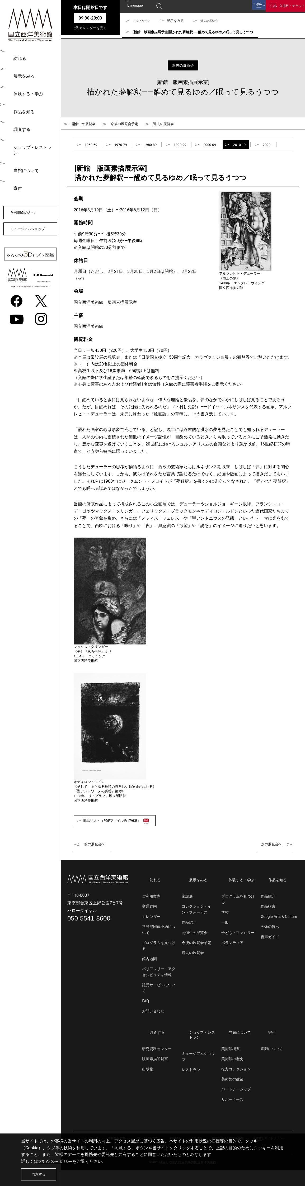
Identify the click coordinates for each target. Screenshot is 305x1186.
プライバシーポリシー (59, 1158)
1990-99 (192, 148)
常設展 (187, 916)
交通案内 (149, 926)
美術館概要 (230, 1064)
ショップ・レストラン (32, 142)
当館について (23, 159)
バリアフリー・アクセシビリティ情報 (158, 991)
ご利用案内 (151, 916)
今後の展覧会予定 (134, 124)
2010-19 (258, 148)
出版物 (147, 1085)
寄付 (15, 176)
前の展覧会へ (97, 867)
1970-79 (125, 148)
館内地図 (149, 978)
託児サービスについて (158, 1007)
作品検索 (268, 926)
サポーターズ (232, 1115)
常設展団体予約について (158, 949)
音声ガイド (270, 956)
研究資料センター (157, 1064)
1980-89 (158, 148)
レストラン (191, 1085)
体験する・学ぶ (25, 91)
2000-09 (225, 148)
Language (135, 7)
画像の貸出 (270, 946)
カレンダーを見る (90, 31)
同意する (41, 1173)
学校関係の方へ (28, 200)
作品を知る (21, 108)
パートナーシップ (236, 1105)
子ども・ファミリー (238, 952)
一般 (225, 942)
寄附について (272, 1064)
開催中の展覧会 (86, 124)
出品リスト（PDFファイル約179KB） (124, 842)
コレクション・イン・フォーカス (196, 929)
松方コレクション (236, 1085)
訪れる (17, 58)
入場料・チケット (286, 7)
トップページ (143, 21)
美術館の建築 (232, 1095)
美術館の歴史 (232, 1074)
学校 (225, 932)
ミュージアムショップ (30, 224)
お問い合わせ (153, 1030)
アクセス (242, 7)
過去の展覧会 (214, 21)
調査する (19, 125)
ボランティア (232, 962)
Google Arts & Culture (279, 936)
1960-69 (92, 148)
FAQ (145, 1020)
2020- (90, 163)
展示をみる (21, 75)
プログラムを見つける (158, 965)
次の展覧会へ (269, 867)
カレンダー (151, 936)
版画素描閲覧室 (155, 1074)
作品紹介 (189, 942)
